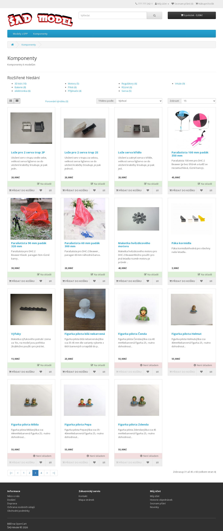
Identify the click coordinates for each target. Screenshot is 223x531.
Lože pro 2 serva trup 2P (28, 152)
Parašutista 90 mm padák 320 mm (28, 244)
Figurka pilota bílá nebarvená (85, 334)
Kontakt (83, 496)
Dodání (11, 499)
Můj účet (154, 496)
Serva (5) (126, 91)
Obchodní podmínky (18, 510)
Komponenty (40, 33)
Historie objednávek (161, 499)
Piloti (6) (72, 87)
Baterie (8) (20, 87)
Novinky (154, 507)
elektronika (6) (22, 91)
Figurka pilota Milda (25, 424)
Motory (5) (73, 83)
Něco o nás (13, 496)
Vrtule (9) (180, 83)
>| (54, 472)
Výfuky (16, 334)
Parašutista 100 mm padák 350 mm (190, 153)
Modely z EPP (20, 33)
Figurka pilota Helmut (187, 334)
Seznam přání (158, 503)
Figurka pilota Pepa (78, 424)
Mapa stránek (86, 499)
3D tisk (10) (20, 83)
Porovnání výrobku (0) (56, 101)
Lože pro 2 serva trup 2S (81, 152)
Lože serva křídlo (130, 152)
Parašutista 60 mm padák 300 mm (82, 244)
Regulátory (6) (129, 83)
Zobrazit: (174, 100)
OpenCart (21, 523)
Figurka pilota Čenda (132, 334)
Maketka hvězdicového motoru (134, 244)
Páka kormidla (181, 243)
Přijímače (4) (74, 91)
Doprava (12, 503)
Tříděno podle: (106, 100)
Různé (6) (127, 87)
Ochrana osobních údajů (21, 507)
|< (11, 472)
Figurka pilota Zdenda (133, 424)
